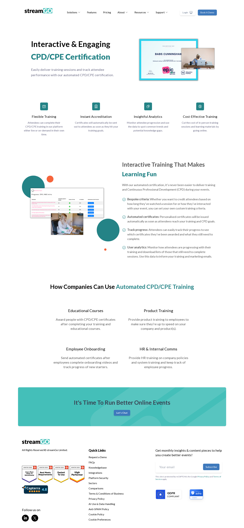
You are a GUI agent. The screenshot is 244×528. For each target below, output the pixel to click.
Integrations (95, 472)
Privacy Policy (97, 498)
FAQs (92, 462)
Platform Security (98, 477)
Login (188, 12)
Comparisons (96, 488)
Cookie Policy (96, 514)
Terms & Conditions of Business (106, 493)
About (123, 12)
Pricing (107, 12)
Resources (141, 12)
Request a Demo (98, 457)
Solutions (73, 12)
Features (92, 12)
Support (162, 12)
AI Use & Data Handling (102, 503)
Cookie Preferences (100, 519)
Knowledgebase (98, 467)
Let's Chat (122, 412)
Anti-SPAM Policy (99, 509)
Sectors (93, 483)
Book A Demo (207, 12)
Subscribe (211, 466)
